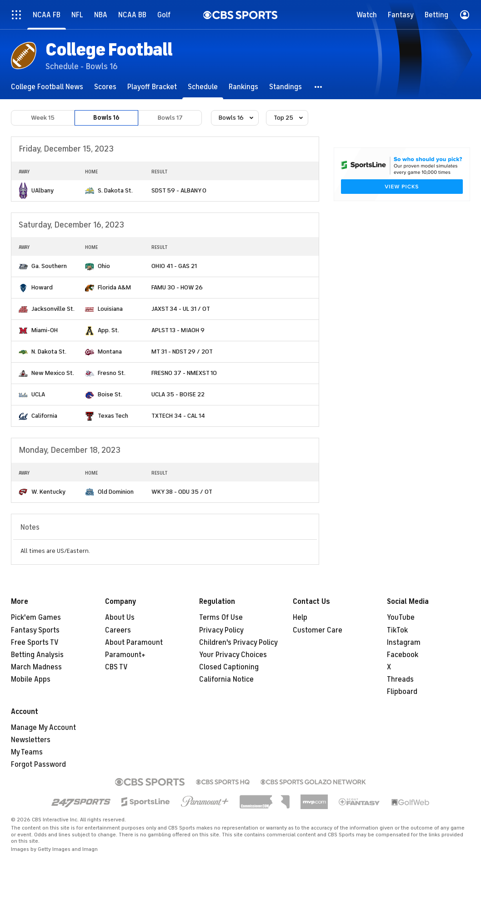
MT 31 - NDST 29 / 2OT (182, 351)
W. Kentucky (48, 492)
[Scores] (105, 86)
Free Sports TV (35, 642)
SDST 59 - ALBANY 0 (178, 190)
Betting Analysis (37, 654)
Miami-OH (44, 330)
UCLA (38, 394)
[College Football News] (47, 86)
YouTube (401, 617)
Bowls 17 (170, 117)
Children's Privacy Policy (238, 642)
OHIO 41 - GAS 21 (174, 266)
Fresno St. (111, 373)
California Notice (226, 679)
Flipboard (402, 691)
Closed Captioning (229, 667)
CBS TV (116, 667)
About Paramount (134, 642)
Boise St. (110, 394)
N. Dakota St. (48, 351)
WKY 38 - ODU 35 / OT (181, 492)
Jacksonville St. (53, 309)
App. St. (108, 330)
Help (300, 617)
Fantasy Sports (35, 630)
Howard (42, 287)
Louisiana (110, 309)
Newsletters (30, 739)
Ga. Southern (49, 266)
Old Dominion (116, 492)
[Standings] (285, 86)
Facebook (402, 654)
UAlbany (42, 190)
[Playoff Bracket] (152, 86)
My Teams (27, 752)
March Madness (36, 667)
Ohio (104, 266)
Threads (400, 679)
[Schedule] (202, 86)
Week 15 (43, 117)
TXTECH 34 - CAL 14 (178, 416)
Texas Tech (113, 416)
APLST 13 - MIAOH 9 (178, 330)
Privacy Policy (221, 630)
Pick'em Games (36, 617)
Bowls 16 (106, 117)
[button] (318, 86)
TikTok (397, 630)
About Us (120, 617)
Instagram (404, 642)
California (44, 416)
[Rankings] (243, 86)
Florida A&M (114, 287)
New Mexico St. (52, 373)
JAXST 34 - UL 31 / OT (180, 309)
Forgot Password (38, 764)
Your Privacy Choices (233, 654)
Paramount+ (125, 654)
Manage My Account (43, 727)
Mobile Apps (30, 679)
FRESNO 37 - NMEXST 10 (184, 373)
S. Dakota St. (115, 190)
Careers (118, 630)
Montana (110, 351)
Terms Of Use (221, 617)
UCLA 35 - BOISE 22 (178, 394)
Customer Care (317, 630)
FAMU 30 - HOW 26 (177, 287)
